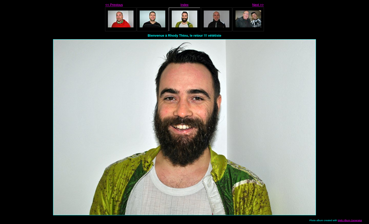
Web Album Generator (350, 220)
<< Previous (114, 5)
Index (184, 5)
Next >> (258, 5)
